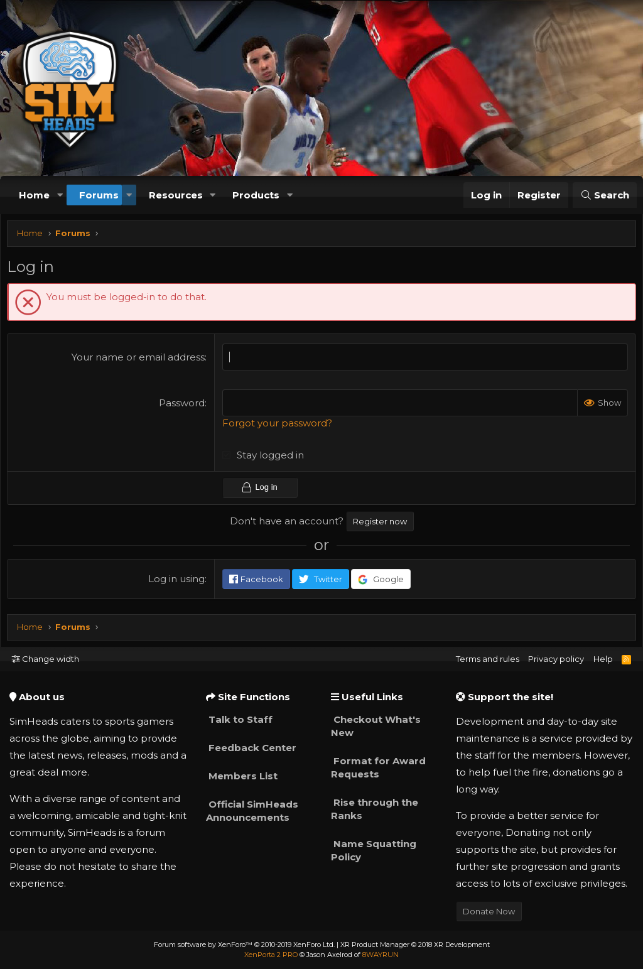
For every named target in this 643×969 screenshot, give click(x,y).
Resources (176, 195)
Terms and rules (487, 659)
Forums (99, 195)
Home (34, 195)
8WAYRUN (380, 954)
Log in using (177, 581)
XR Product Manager (415, 944)
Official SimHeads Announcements (252, 810)
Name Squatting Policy (373, 850)
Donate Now (489, 911)
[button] (60, 195)
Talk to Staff (239, 719)
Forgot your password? (278, 426)
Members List (242, 776)
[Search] (605, 195)
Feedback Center (251, 748)
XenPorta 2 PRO (271, 954)
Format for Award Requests (378, 767)
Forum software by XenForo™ (244, 944)
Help (603, 659)
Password (183, 406)
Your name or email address (139, 360)
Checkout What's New (376, 726)
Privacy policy (556, 659)
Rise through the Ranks (374, 808)
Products (255, 195)
